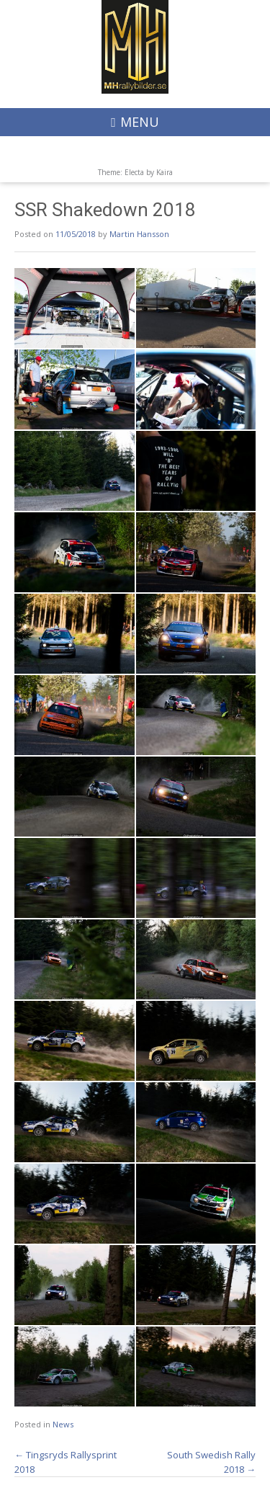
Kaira (164, 172)
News (63, 1424)
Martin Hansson (139, 233)
